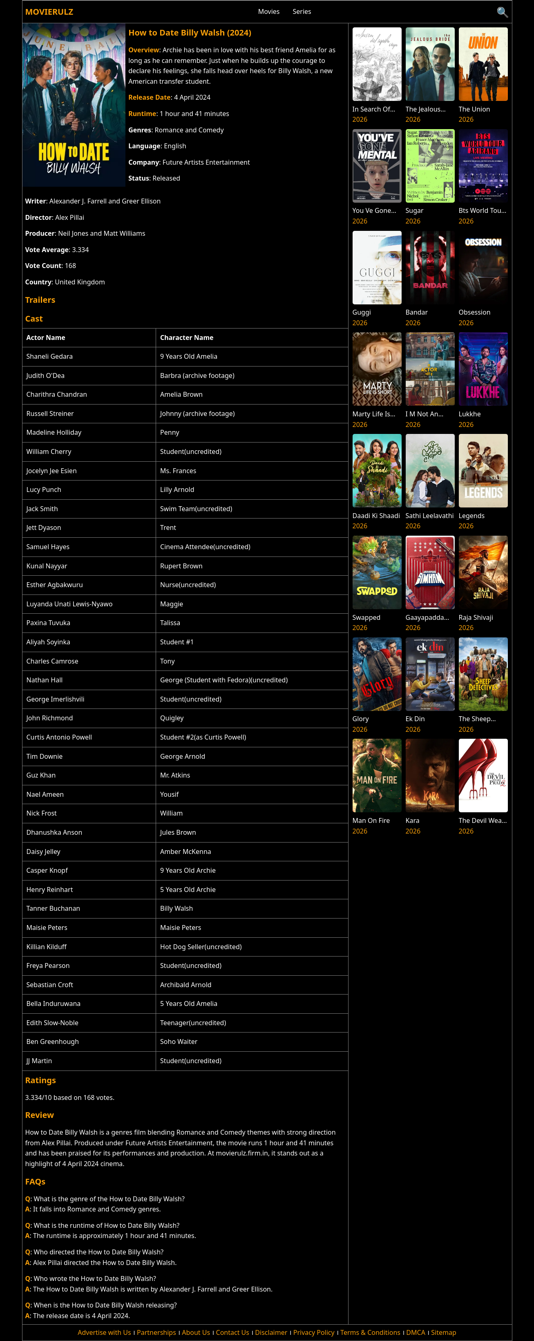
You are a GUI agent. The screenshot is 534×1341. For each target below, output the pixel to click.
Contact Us (232, 1332)
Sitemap (443, 1332)
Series (302, 11)
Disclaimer (271, 1332)
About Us (196, 1332)
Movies (269, 11)
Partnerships (156, 1332)
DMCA (415, 1332)
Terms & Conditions (370, 1332)
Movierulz (49, 11)
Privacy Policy (314, 1332)
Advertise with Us (104, 1332)
